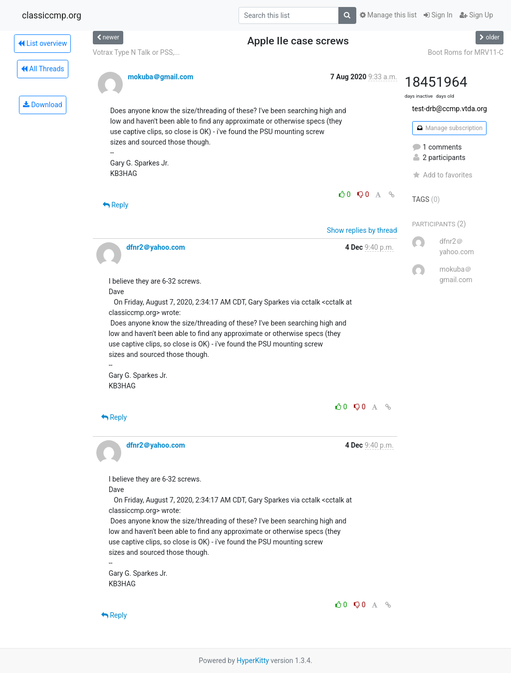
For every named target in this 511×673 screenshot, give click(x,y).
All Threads (42, 69)
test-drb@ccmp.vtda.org (449, 109)
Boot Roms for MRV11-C (466, 52)
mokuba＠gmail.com (160, 77)
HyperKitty (253, 661)
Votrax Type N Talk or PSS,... (136, 52)
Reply (115, 205)
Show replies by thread (362, 230)
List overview (42, 43)
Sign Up (476, 15)
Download (42, 105)
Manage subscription (449, 128)
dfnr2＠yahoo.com (155, 247)
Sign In (438, 15)
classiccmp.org (51, 15)
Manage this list (388, 15)
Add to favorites (442, 175)
